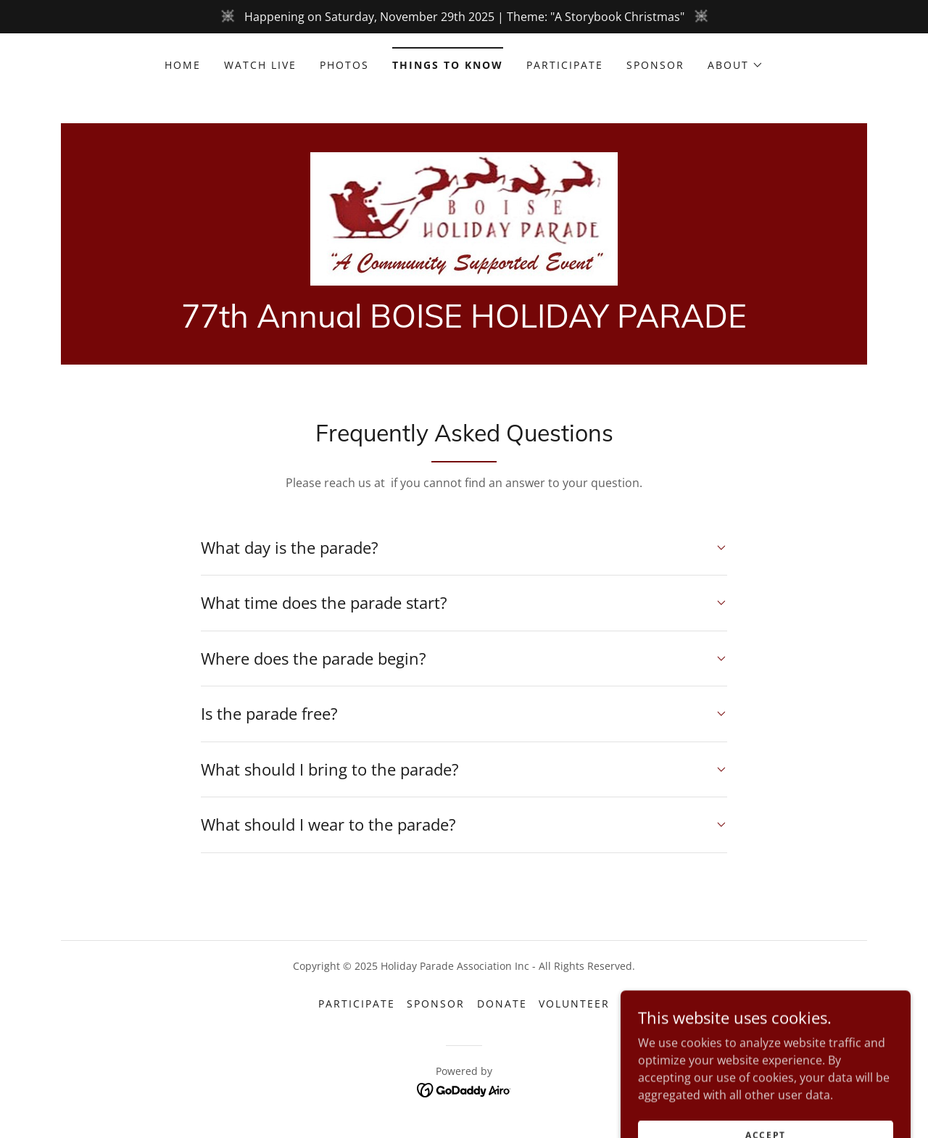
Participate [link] (564, 65)
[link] (464, 217)
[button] (735, 65)
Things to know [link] (447, 65)
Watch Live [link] (260, 65)
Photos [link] (344, 65)
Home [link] (183, 65)
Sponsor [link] (655, 65)
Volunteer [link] (574, 1003)
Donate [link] (502, 1003)
